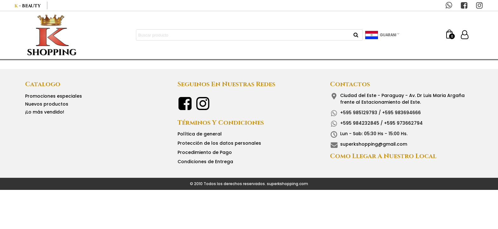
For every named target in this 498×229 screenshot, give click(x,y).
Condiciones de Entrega (205, 161)
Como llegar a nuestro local (383, 156)
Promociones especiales (53, 96)
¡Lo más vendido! (44, 112)
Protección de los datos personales (219, 143)
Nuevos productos (46, 104)
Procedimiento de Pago (205, 152)
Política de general (200, 134)
